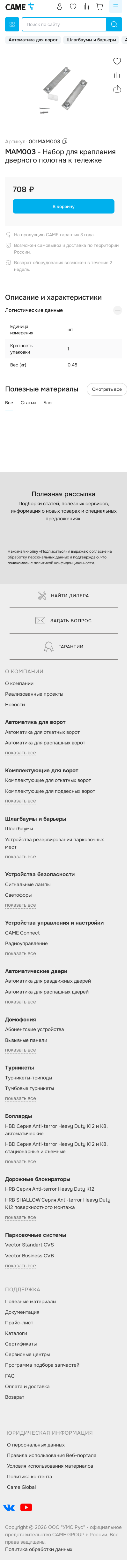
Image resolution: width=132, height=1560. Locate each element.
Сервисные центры (27, 1354)
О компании (19, 683)
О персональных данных (36, 1445)
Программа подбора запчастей (42, 1365)
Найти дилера (63, 595)
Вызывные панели (26, 1040)
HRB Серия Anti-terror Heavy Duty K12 (49, 1189)
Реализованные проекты (34, 694)
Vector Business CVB (29, 1256)
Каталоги (16, 1333)
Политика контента (29, 1476)
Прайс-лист (19, 1323)
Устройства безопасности (40, 874)
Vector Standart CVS (29, 1245)
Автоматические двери (36, 971)
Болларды (18, 1116)
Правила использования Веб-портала (52, 1455)
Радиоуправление (26, 943)
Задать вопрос (63, 621)
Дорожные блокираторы (37, 1179)
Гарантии (64, 647)
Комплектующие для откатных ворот (48, 780)
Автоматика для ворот (33, 40)
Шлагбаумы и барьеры (91, 40)
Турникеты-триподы (28, 1078)
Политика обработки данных (38, 1549)
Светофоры (18, 895)
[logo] (19, 6)
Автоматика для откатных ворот (42, 732)
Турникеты (19, 1067)
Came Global (21, 1487)
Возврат (14, 1397)
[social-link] (9, 1507)
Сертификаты (21, 1344)
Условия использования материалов (50, 1466)
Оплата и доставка (27, 1386)
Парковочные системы (35, 1235)
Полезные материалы (30, 1301)
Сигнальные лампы (27, 884)
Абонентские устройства (34, 1029)
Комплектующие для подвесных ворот (50, 791)
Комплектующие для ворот (41, 770)
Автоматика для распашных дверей (47, 992)
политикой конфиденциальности (64, 563)
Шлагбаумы (19, 829)
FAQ (10, 1376)
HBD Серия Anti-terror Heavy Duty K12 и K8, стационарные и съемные (56, 1148)
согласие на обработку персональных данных (60, 554)
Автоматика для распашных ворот (45, 743)
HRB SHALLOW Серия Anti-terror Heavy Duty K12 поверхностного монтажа (57, 1204)
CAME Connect (22, 933)
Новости (15, 704)
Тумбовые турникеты (29, 1088)
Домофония (20, 1019)
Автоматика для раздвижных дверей (48, 981)
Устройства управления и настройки (54, 922)
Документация (22, 1312)
